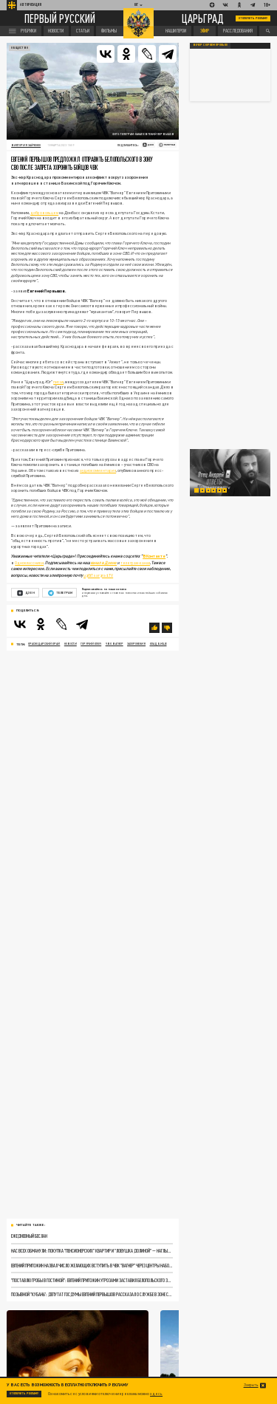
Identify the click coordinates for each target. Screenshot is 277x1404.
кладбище (158, 644)
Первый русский (59, 18)
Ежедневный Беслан (29, 1236)
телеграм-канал (135, 563)
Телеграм (60, 593)
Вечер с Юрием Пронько (210, 45)
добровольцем (44, 212)
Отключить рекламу (253, 18)
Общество (19, 47)
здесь (156, 1393)
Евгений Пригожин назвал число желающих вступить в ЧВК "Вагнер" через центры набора (91, 1265)
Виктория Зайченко (26, 145)
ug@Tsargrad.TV (98, 575)
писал (58, 382)
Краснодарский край (44, 644)
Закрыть (251, 1385)
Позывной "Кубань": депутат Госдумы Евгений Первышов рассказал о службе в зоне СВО (91, 1294)
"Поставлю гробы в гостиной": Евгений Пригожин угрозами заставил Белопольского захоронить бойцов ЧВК (91, 1280)
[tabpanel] (230, 472)
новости (70, 644)
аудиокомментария (98, 470)
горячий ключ (91, 644)
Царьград (203, 18)
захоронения (136, 644)
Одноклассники (29, 563)
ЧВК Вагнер (114, 644)
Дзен (26, 593)
